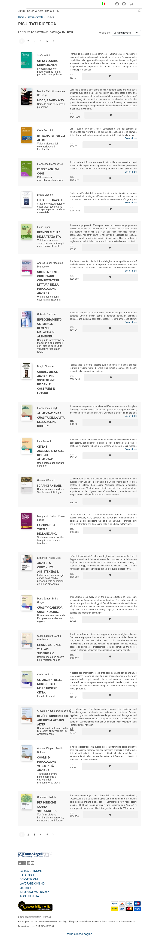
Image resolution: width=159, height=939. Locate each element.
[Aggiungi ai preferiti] (110, 76)
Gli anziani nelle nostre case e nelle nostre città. (49, 686)
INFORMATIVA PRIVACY (35, 892)
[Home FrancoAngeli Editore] (30, 4)
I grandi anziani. (49, 485)
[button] (102, 4)
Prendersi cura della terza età (49, 234)
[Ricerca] (139, 10)
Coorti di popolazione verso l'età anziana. (46, 764)
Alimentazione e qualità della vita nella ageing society (51, 420)
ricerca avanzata (35, 17)
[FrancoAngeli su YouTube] (32, 864)
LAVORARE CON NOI (32, 883)
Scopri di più (131, 138)
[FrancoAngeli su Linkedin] (24, 864)
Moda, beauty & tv (50, 100)
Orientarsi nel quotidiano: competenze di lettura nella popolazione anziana (48, 282)
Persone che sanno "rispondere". (47, 807)
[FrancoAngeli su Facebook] (20, 864)
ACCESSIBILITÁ (29, 896)
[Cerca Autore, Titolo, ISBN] (81, 10)
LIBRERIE (25, 887)
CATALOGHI (27, 875)
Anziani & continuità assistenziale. (48, 567)
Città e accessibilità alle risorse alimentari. (50, 453)
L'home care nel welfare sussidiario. (49, 649)
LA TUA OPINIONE (31, 871)
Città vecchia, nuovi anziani (47, 63)
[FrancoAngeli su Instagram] (28, 864)
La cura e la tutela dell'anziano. (47, 529)
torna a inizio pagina (79, 934)
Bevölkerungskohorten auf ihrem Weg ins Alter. (55, 720)
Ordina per (105, 32)
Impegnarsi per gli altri (51, 138)
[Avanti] (53, 41)
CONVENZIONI (29, 879)
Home (21, 17)
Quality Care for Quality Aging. (50, 610)
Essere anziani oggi (48, 171)
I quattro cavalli (50, 200)
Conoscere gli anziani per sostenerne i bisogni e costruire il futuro (48, 382)
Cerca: (21, 10)
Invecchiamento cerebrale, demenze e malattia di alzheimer (49, 328)
